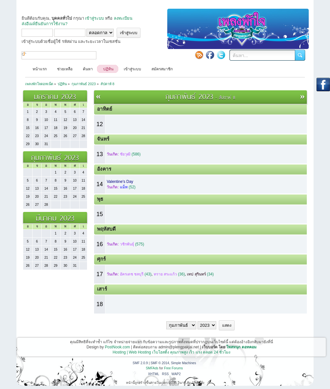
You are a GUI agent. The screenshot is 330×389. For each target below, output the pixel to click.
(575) (132, 244)
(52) (128, 187)
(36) (169, 274)
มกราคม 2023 (55, 96)
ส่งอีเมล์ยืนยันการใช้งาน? (44, 23)
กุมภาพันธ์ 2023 (55, 157)
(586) (130, 154)
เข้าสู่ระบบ (94, 18)
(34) (200, 274)
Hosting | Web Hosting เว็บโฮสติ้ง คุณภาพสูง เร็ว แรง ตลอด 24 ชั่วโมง (171, 352)
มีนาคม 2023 (55, 217)
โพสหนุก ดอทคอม (241, 347)
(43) (135, 274)
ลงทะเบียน (123, 18)
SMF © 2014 (159, 363)
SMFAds (152, 368)
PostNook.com (117, 347)
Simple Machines (183, 363)
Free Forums (173, 368)
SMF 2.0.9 (140, 363)
